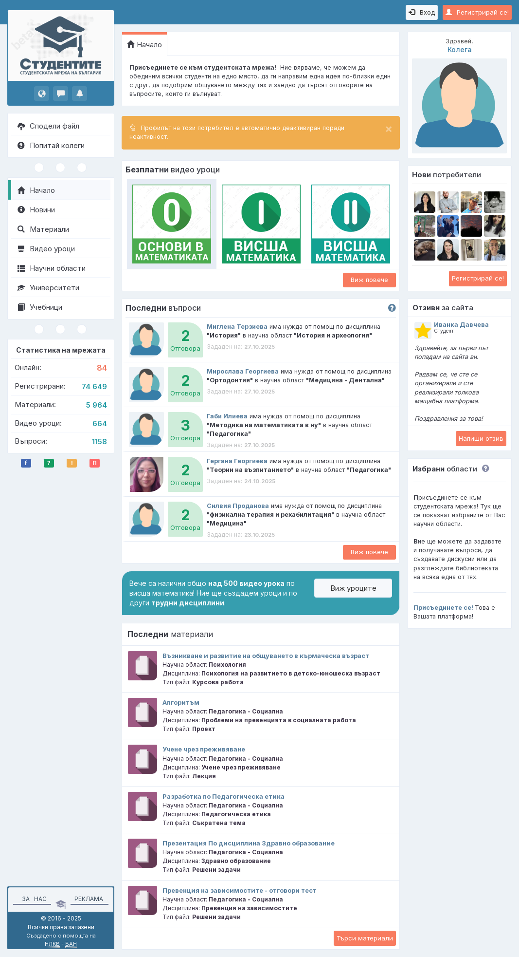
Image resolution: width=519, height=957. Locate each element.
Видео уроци (46, 248)
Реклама (88, 898)
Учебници (40, 307)
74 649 (94, 386)
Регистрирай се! (477, 12)
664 (99, 423)
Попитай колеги (51, 145)
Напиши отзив (481, 438)
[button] (483, 468)
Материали (43, 229)
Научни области (52, 268)
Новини (36, 209)
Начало (36, 190)
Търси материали (365, 938)
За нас (33, 898)
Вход (422, 12)
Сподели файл (48, 126)
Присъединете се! (443, 607)
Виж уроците (353, 588)
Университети (48, 287)
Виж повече (369, 279)
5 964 (96, 405)
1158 (99, 441)
